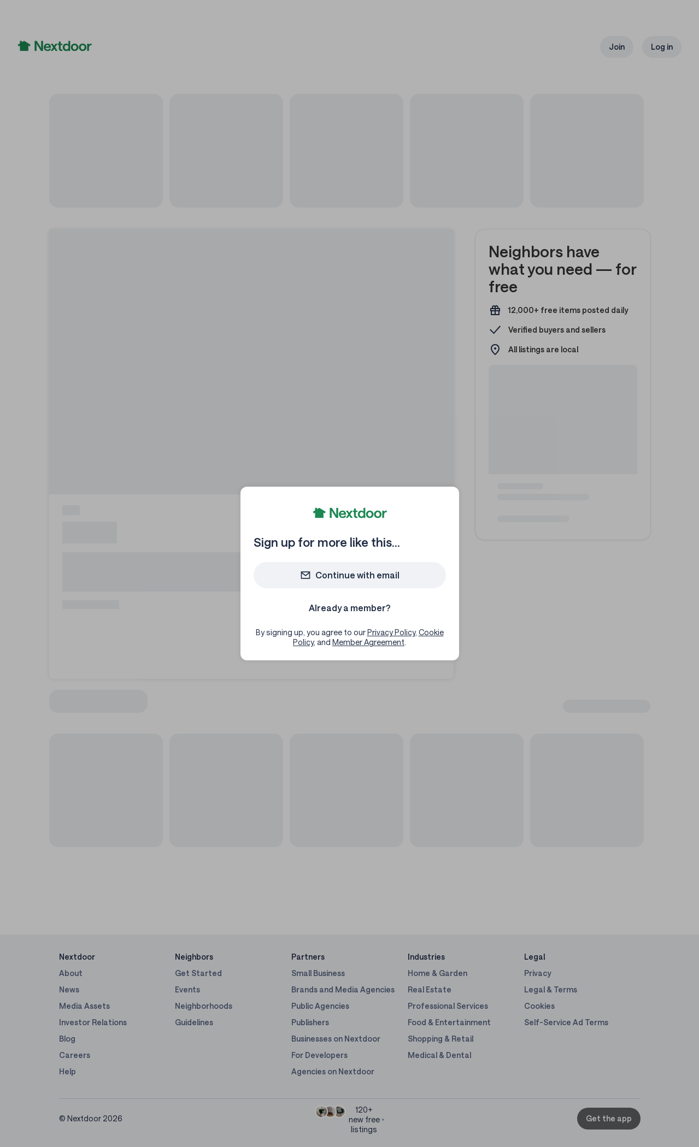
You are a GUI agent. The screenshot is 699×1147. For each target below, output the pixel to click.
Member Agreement (368, 642)
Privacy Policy (391, 632)
